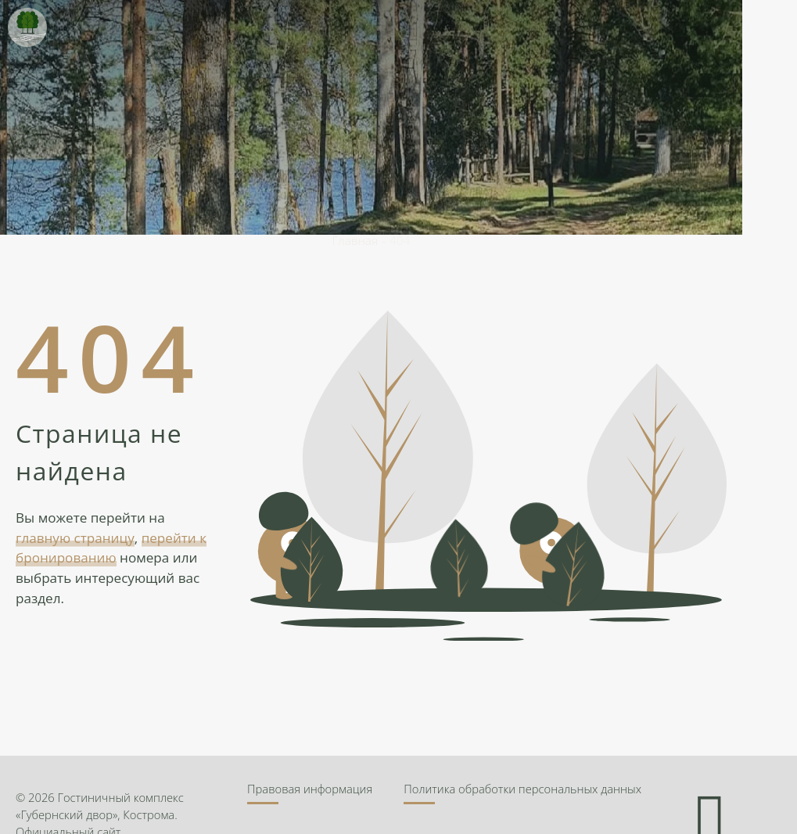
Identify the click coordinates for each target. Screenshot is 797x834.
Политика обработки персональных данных (522, 788)
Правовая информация (309, 788)
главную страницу (75, 538)
